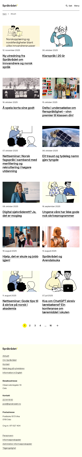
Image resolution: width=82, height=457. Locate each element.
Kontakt (6, 364)
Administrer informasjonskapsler (17, 444)
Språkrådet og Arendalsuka (52, 258)
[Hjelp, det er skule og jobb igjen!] (21, 236)
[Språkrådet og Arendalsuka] (61, 236)
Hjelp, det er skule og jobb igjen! (20, 258)
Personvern (8, 435)
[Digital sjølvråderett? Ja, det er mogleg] (21, 192)
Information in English (12, 372)
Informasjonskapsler (12, 439)
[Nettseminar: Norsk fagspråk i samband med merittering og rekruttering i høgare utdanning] (21, 136)
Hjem (5, 14)
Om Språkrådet (10, 360)
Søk (68, 5)
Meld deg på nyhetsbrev (14, 368)
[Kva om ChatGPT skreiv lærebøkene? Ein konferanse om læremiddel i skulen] (61, 281)
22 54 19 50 (8, 399)
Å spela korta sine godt (18, 108)
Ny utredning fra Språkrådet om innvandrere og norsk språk (17, 61)
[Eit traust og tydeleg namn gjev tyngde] (61, 136)
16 (51, 325)
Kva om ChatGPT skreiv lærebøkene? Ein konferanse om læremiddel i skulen (58, 306)
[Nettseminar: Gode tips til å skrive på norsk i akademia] (21, 281)
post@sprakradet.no (12, 404)
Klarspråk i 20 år (53, 56)
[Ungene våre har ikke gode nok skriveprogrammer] (61, 192)
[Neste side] (57, 326)
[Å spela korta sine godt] (21, 88)
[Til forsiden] (10, 5)
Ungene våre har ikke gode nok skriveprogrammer (60, 213)
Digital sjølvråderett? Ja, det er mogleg (19, 213)
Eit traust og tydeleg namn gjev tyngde (60, 158)
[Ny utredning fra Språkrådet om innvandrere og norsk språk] (21, 36)
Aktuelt (6, 356)
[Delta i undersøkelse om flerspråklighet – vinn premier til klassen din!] (61, 88)
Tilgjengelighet (9, 448)
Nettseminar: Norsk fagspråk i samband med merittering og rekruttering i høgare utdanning (20, 163)
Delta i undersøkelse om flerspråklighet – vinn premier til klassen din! (59, 111)
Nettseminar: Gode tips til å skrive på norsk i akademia (20, 304)
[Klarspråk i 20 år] (61, 36)
